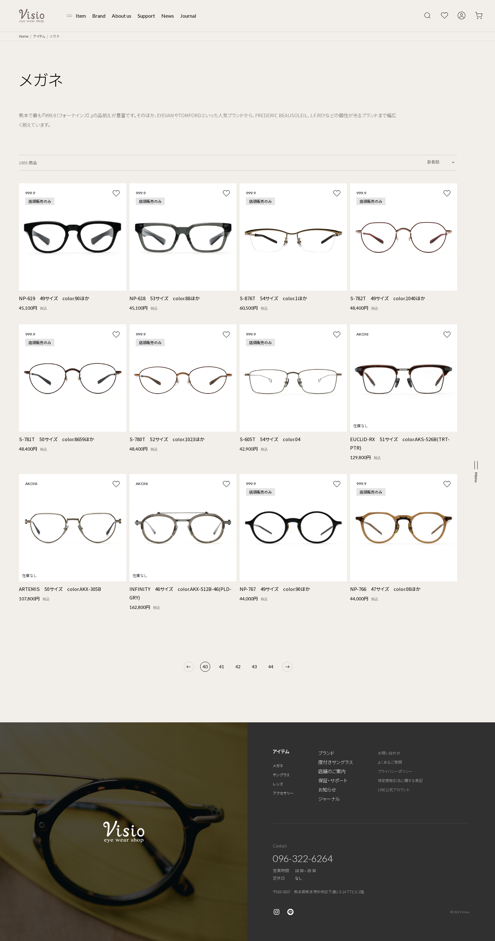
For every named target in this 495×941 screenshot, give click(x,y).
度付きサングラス (335, 762)
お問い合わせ (389, 753)
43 (254, 666)
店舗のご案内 (332, 771)
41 (221, 666)
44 (270, 666)
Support (146, 16)
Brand (98, 16)
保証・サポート (333, 780)
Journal (188, 16)
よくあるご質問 (390, 762)
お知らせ (327, 789)
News (167, 16)
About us (121, 16)
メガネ (278, 765)
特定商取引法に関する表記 (400, 780)
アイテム (39, 36)
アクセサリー (283, 793)
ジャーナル (329, 798)
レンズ (278, 783)
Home (23, 36)
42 (238, 666)
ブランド (326, 753)
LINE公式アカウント (394, 789)
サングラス (281, 774)
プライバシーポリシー (395, 771)
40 (205, 666)
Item (81, 16)
